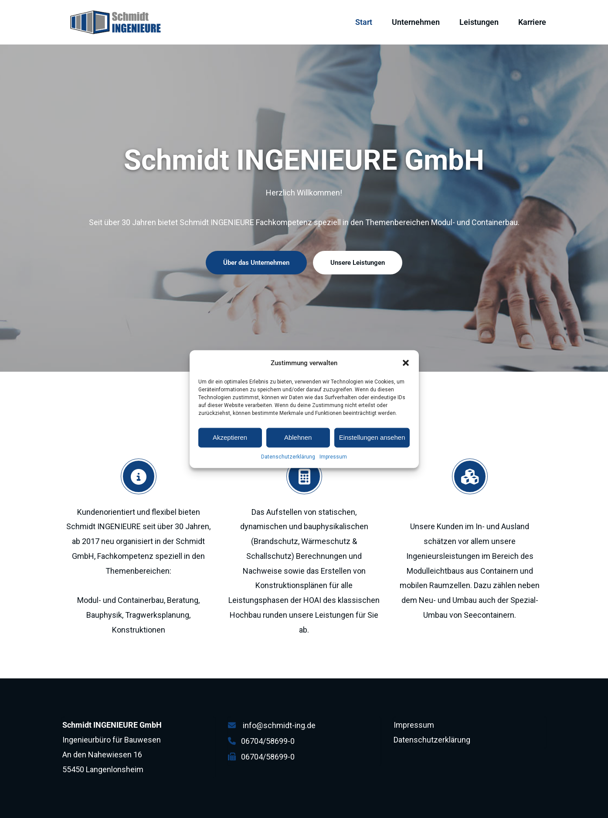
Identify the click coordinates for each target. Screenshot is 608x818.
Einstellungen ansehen (372, 451)
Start (363, 22)
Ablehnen (298, 451)
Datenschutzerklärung (288, 470)
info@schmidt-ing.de (279, 725)
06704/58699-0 (268, 741)
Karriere (532, 22)
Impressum (333, 470)
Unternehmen (416, 22)
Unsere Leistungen (357, 263)
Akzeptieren (230, 451)
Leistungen (479, 22)
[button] (405, 376)
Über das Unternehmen (256, 263)
